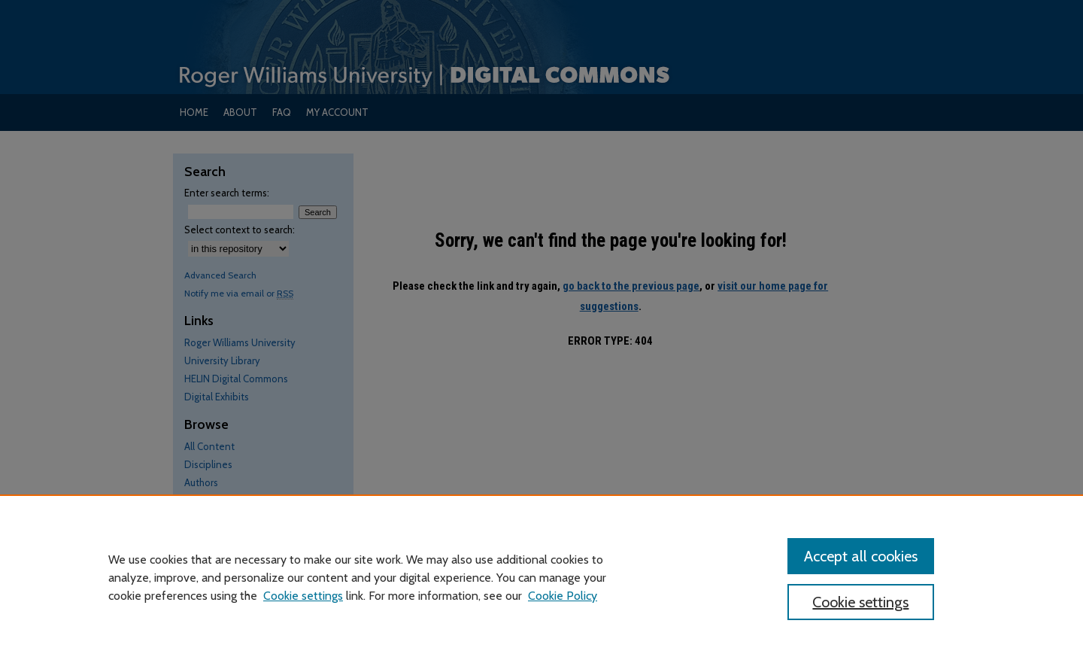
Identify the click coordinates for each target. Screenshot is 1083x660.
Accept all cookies (861, 556)
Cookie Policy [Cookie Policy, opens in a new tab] (562, 596)
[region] (541, 577)
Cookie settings (303, 596)
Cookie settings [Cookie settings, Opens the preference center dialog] (860, 602)
